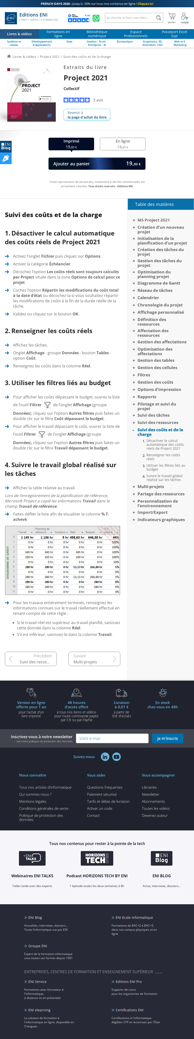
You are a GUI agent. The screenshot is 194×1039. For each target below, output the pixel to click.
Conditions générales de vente (43, 808)
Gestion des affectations (161, 341)
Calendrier (148, 297)
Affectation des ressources (153, 333)
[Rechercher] (158, 18)
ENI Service (37, 981)
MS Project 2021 (153, 220)
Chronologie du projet (160, 305)
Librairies (149, 787)
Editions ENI (31, 18)
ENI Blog (35, 917)
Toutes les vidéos (156, 808)
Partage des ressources (161, 493)
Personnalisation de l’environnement (157, 503)
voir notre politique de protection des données (44, 741)
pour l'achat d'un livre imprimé (31, 709)
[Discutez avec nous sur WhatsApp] (96, 18)
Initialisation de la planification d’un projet (162, 240)
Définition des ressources (151, 321)
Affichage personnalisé (160, 312)
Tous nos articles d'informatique (45, 787)
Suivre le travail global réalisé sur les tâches (164, 478)
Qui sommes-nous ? (35, 794)
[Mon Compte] (184, 18)
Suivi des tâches (153, 415)
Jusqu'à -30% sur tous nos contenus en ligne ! (97, 3)
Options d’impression (159, 389)
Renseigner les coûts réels (163, 457)
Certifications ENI (130, 1010)
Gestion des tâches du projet (159, 263)
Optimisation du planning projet (154, 274)
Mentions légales (32, 801)
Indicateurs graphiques (161, 519)
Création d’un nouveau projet (160, 229)
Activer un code (99, 808)
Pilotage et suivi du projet (156, 406)
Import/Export (152, 512)
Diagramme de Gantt (158, 283)
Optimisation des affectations (154, 351)
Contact (93, 815)
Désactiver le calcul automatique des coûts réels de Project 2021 (165, 444)
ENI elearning (39, 1010)
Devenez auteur (155, 815)
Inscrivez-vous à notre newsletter (42, 738)
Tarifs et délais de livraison (108, 801)
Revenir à (87, 114)
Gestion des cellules (157, 367)
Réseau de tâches (154, 290)
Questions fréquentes (104, 787)
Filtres (143, 374)
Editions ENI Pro (129, 981)
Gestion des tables (155, 360)
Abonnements (153, 801)
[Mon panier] (172, 18)
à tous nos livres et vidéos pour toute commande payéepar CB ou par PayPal (76, 711)
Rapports (146, 396)
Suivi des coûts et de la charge (160, 432)
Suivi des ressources (38, 662)
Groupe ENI (37, 946)
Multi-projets (85, 662)
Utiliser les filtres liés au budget (166, 467)
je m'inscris (167, 738)
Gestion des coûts (155, 382)
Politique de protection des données (41, 817)
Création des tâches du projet (160, 251)
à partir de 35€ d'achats (121, 709)
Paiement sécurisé (102, 794)
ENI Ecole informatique (134, 917)
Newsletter (150, 794)
